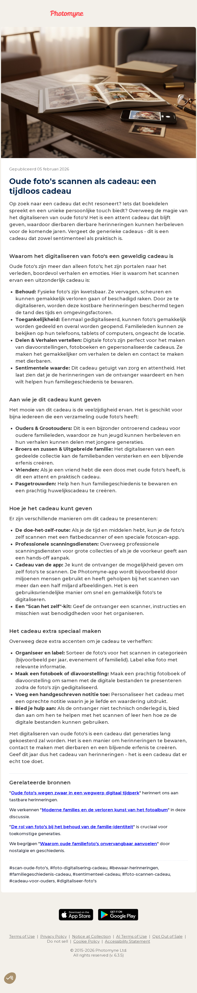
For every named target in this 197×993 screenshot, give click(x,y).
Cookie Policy (86, 941)
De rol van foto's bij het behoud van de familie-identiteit (72, 826)
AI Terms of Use (131, 936)
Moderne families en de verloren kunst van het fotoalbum (105, 809)
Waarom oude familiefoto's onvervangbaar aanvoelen (98, 843)
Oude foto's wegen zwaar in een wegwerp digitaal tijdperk (75, 792)
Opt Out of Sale (167, 936)
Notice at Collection (91, 936)
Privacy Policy (53, 936)
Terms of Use (22, 936)
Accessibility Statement (127, 941)
